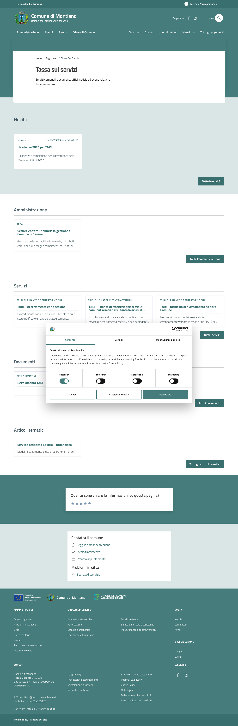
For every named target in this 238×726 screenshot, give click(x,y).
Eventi (178, 657)
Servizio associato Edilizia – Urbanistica (44, 444)
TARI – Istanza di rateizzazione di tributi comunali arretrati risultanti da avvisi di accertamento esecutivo (116, 308)
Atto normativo (27, 376)
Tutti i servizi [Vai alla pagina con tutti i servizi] (212, 335)
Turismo (134, 32)
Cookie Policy (128, 685)
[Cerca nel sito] (219, 18)
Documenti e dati (23, 650)
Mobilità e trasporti (131, 619)
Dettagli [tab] (119, 340)
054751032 (39, 701)
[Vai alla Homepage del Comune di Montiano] (46, 18)
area (20, 224)
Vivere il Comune (84, 32)
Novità (49, 32)
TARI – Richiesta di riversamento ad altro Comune (188, 308)
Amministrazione (28, 32)
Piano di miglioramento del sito (137, 700)
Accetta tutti (165, 394)
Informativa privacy (131, 680)
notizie (22, 140)
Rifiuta (72, 394)
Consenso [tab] (70, 340)
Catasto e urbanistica (78, 630)
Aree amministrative (25, 624)
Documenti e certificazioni (161, 32)
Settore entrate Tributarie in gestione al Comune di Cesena (44, 232)
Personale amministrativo (28, 645)
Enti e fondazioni (23, 635)
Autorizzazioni (74, 624)
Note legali (127, 690)
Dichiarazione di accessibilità (136, 695)
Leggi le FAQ (74, 674)
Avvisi (178, 630)
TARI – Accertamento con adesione (41, 306)
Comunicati (181, 624)
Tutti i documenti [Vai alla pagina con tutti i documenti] (209, 403)
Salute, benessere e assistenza (137, 624)
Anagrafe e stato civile (79, 619)
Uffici (16, 630)
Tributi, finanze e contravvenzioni (39, 300)
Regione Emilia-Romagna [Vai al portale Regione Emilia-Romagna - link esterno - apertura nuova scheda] (29, 4)
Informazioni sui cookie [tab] (167, 340)
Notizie (178, 619)
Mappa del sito (38, 719)
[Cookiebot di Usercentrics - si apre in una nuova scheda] (174, 329)
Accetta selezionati (119, 394)
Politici (17, 640)
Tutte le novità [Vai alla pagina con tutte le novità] (211, 181)
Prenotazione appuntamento (82, 680)
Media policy (21, 719)
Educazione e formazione (80, 635)
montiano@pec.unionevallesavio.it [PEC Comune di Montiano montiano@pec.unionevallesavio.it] (38, 697)
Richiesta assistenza (78, 690)
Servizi (63, 32)
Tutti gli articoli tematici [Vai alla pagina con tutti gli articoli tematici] (204, 464)
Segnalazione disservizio (80, 685)
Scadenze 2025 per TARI (35, 147)
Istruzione (188, 32)
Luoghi (178, 651)
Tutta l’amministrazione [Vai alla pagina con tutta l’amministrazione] (205, 259)
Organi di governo (23, 619)
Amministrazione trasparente (137, 674)
